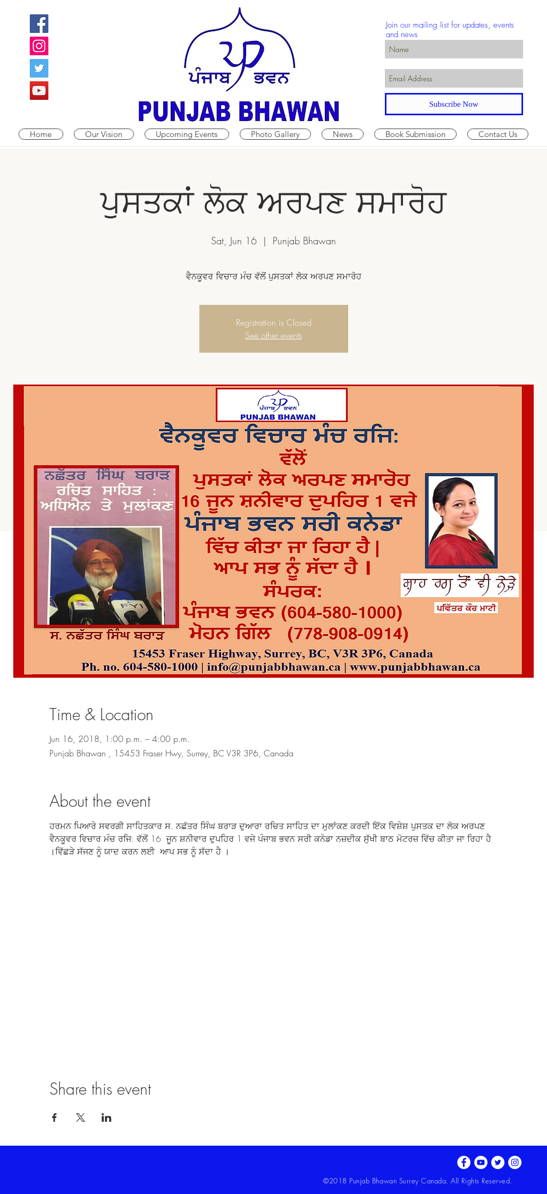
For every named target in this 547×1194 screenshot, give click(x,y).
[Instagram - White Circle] (514, 1162)
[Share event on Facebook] (54, 1117)
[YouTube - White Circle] (480, 1162)
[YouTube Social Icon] (39, 90)
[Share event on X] (80, 1117)
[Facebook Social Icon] (39, 23)
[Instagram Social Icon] (39, 46)
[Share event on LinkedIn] (107, 1117)
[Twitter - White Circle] (497, 1162)
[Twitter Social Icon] (39, 68)
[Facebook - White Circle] (463, 1162)
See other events (273, 335)
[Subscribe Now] (454, 104)
